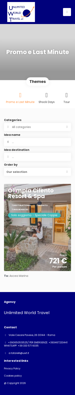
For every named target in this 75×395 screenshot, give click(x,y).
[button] (37, 172)
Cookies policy (13, 375)
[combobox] (37, 157)
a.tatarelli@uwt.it (18, 353)
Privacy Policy (12, 368)
